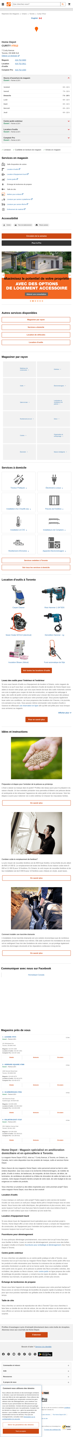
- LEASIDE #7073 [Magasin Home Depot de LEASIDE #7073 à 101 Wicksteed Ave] (9, 1037)
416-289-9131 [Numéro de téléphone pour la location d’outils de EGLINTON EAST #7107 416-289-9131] (18, 1133)
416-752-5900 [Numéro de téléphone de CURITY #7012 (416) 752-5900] (20, 60)
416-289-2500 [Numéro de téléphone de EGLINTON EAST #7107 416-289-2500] (12, 1131)
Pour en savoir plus (36, 720)
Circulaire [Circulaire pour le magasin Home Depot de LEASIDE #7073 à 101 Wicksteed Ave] (60, 1057)
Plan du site (44, 1418)
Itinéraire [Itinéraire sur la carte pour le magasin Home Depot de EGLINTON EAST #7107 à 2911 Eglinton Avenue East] (36, 1140)
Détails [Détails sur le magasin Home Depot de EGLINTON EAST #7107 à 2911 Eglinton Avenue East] (11, 1140)
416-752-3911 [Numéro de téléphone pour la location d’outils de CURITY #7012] (20, 64)
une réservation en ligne (28, 706)
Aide (4, 1371)
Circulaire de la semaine (36, 236)
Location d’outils (36, 342)
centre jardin (44, 1271)
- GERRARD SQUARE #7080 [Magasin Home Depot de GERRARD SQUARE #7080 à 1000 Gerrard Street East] (13, 1064)
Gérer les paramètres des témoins (21, 1425)
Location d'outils (13, 169)
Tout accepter (21, 1431)
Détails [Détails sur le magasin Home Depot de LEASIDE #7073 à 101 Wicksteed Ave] (11, 1057)
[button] (3, 4)
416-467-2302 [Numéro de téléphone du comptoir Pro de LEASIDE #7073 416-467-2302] (16, 1053)
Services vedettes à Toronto (36, 560)
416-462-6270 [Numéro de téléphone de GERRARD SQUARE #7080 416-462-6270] (12, 1076)
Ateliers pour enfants (15, 194)
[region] (21, 1411)
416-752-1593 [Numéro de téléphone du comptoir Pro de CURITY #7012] (20, 70)
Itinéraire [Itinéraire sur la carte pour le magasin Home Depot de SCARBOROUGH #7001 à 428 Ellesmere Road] (36, 1112)
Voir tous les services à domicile (36, 567)
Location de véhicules (36, 335)
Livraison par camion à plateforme (20, 199)
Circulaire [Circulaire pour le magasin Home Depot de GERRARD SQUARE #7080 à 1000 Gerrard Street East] (60, 1085)
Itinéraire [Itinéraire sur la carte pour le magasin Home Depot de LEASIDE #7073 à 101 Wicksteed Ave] (36, 1057)
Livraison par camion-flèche (17, 204)
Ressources (7, 1376)
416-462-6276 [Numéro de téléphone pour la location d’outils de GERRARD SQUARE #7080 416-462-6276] (18, 1078)
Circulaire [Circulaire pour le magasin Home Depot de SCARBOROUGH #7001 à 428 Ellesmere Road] (60, 1112)
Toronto (32, 14)
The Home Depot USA (59, 1414)
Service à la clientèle (43, 1347)
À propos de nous (9, 1382)
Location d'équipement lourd (18, 174)
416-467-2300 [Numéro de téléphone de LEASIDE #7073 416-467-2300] (12, 1049)
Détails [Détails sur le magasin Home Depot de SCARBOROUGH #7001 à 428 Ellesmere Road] (11, 1112)
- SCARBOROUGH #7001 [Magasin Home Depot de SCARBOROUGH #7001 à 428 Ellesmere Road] (12, 1092)
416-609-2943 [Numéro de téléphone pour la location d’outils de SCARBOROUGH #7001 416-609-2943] (18, 1106)
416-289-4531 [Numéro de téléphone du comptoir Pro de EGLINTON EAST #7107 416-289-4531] (16, 1135)
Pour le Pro (36, 243)
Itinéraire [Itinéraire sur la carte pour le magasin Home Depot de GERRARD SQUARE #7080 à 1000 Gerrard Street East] (36, 1085)
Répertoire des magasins (10, 14)
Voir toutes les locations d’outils (36, 670)
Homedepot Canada (36, 975)
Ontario (24, 14)
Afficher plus (63, 713)
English (34, 18)
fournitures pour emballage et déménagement (43, 1245)
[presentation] (3, 275)
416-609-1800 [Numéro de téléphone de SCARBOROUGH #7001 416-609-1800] (12, 1104)
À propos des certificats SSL (52, 1429)
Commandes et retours (11, 1365)
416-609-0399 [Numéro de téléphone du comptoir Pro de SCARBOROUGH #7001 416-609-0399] (16, 1108)
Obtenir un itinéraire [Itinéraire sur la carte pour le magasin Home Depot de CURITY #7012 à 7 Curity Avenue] (10, 56)
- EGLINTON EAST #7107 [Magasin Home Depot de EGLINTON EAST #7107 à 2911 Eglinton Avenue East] (12, 1120)
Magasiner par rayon (36, 320)
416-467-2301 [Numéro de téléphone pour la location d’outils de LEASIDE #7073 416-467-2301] (18, 1051)
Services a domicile (36, 327)
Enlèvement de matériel (16, 209)
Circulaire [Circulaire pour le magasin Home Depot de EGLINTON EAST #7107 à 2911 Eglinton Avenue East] (60, 1140)
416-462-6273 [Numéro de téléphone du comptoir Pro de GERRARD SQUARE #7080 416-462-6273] (16, 1080)
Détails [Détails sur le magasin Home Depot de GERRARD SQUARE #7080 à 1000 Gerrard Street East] (11, 1085)
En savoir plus (36, 803)
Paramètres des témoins (43, 1414)
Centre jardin (12, 179)
